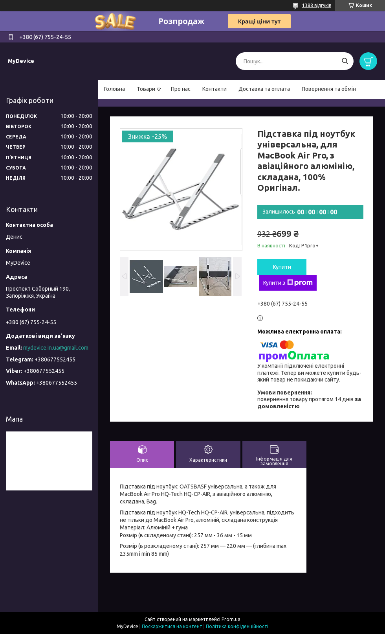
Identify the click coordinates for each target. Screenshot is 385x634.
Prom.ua (231, 619)
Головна (114, 89)
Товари (146, 89)
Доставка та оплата (264, 89)
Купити (282, 267)
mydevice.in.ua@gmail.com (55, 348)
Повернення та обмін (329, 89)
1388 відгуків (316, 5)
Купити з (288, 282)
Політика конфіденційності (237, 626)
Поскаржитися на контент (172, 626)
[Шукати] (345, 61)
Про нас (181, 89)
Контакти (214, 89)
